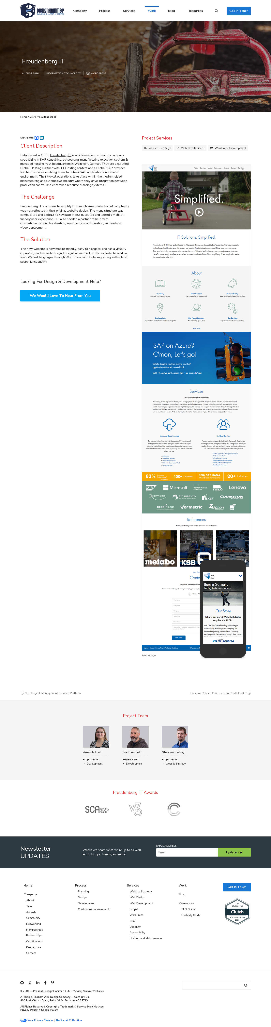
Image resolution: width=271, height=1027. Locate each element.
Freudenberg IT (60, 155)
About (30, 900)
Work (152, 11)
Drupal (134, 909)
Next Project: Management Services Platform (53, 693)
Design (82, 897)
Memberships (34, 930)
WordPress (136, 915)
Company (80, 11)
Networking (33, 924)
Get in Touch (238, 11)
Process (105, 11)
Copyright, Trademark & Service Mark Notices (75, 1006)
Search (216, 11)
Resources (195, 11)
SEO (132, 921)
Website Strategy (160, 148)
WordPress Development (230, 148)
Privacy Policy (29, 1010)
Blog (171, 11)
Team (29, 906)
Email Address (166, 846)
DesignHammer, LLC (57, 991)
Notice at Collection (69, 1020)
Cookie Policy (49, 1010)
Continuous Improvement (93, 909)
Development (86, 903)
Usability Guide (190, 915)
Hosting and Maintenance (146, 938)
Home (23, 116)
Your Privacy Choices (40, 1020)
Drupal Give (33, 947)
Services (129, 11)
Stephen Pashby (173, 752)
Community (33, 918)
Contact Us (81, 997)
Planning (83, 891)
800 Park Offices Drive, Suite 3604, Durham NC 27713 (54, 1000)
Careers (31, 953)
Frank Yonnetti (132, 752)
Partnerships (34, 935)
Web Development (192, 148)
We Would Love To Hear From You (60, 295)
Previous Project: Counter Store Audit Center (218, 693)
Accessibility (137, 932)
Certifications (34, 941)
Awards (31, 912)
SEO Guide (188, 909)
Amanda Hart (92, 752)
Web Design (137, 897)
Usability (135, 927)
